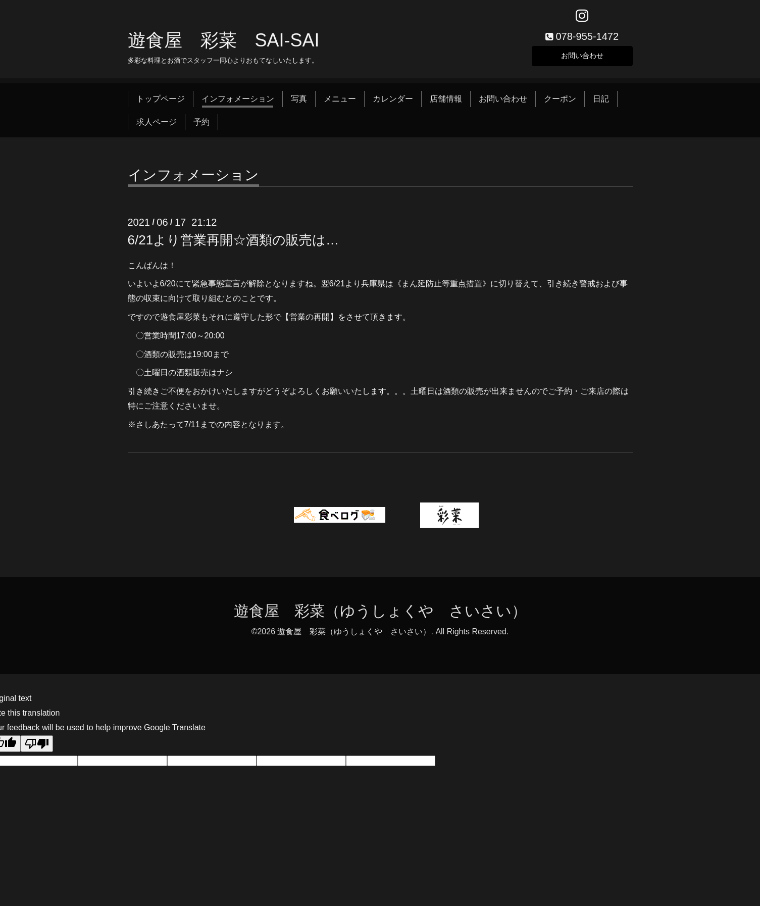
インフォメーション (237, 102)
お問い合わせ (582, 58)
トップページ (160, 102)
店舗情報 (446, 102)
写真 (299, 102)
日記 (601, 102)
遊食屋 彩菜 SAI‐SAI (224, 43)
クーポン (560, 102)
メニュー (340, 102)
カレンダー (393, 102)
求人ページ (156, 125)
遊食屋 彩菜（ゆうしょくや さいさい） (380, 614)
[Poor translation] (37, 747)
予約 (201, 125)
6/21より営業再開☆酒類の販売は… (233, 243)
